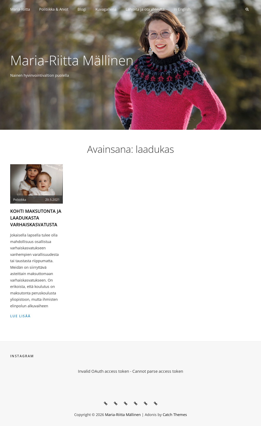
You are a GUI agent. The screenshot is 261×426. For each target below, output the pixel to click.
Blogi (81, 9)
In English (182, 9)
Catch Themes (175, 414)
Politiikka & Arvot (53, 9)
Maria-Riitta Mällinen (72, 60)
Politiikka (19, 199)
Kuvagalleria (105, 9)
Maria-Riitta (20, 9)
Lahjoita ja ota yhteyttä (145, 9)
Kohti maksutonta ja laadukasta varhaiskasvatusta (35, 217)
